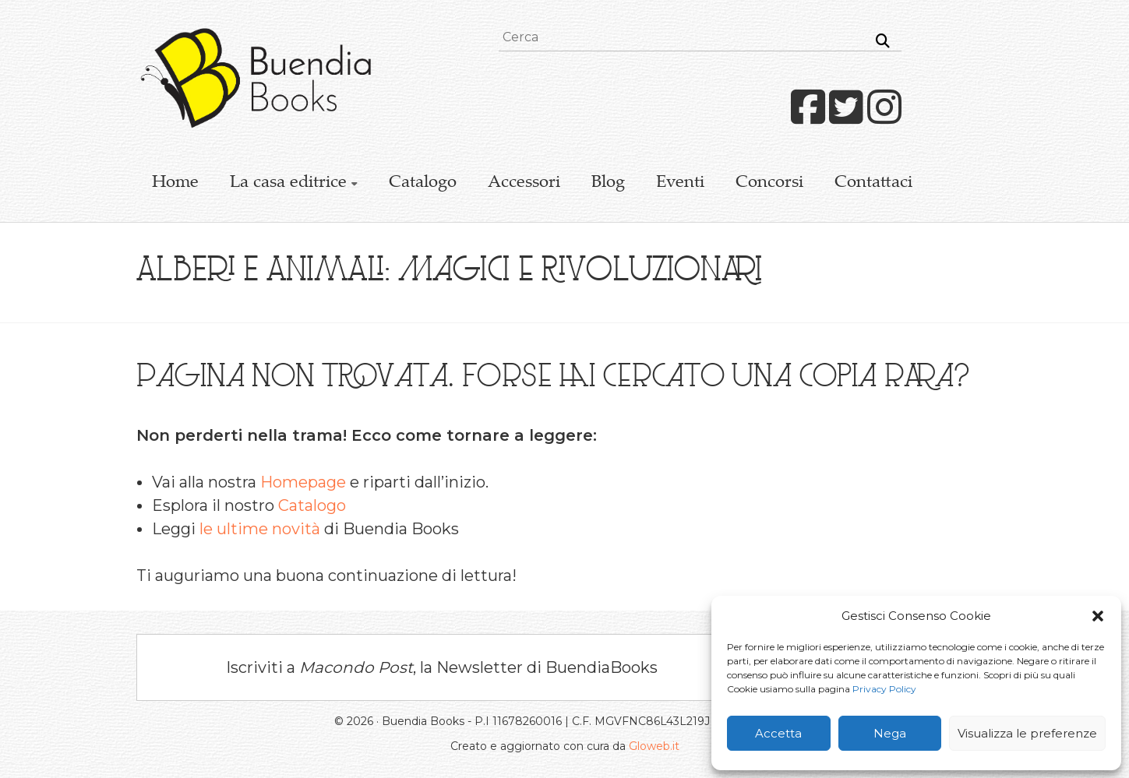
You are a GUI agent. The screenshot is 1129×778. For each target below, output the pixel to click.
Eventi (680, 183)
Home (175, 183)
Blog (608, 183)
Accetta (778, 733)
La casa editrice (288, 183)
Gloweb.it (654, 746)
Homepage (303, 482)
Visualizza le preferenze (1027, 733)
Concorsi (769, 183)
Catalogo (423, 183)
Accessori (524, 183)
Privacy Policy (884, 689)
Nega (889, 733)
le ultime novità (259, 528)
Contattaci (873, 183)
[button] (1098, 616)
